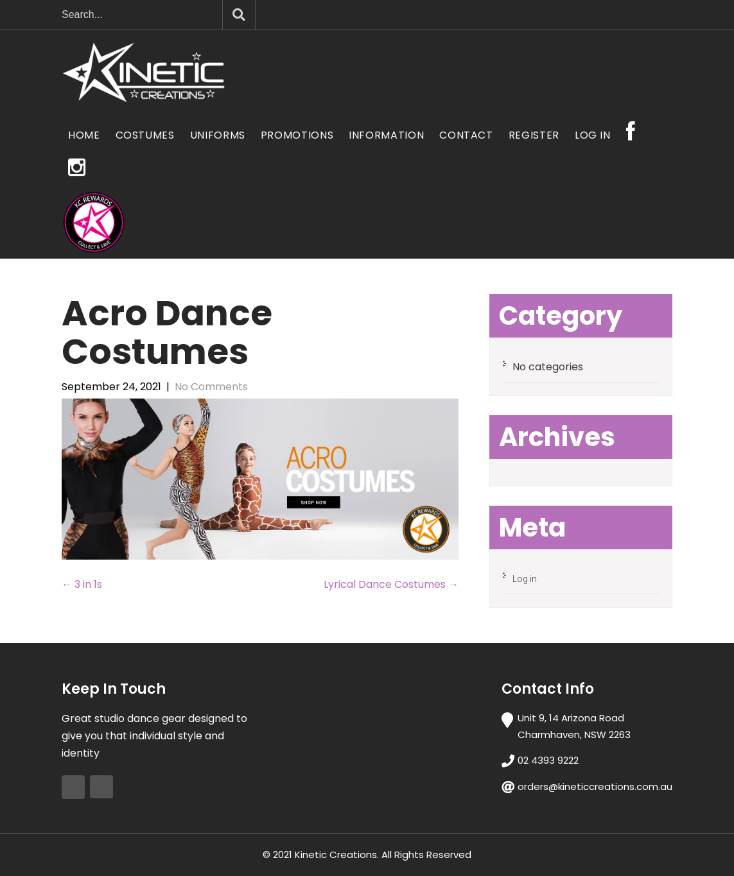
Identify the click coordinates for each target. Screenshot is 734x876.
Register (534, 135)
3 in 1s (82, 584)
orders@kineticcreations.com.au (595, 786)
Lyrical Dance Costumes (391, 584)
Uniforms (217, 135)
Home (84, 135)
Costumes (145, 135)
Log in (524, 579)
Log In (593, 135)
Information (386, 135)
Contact (466, 135)
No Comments (211, 386)
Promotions (297, 135)
